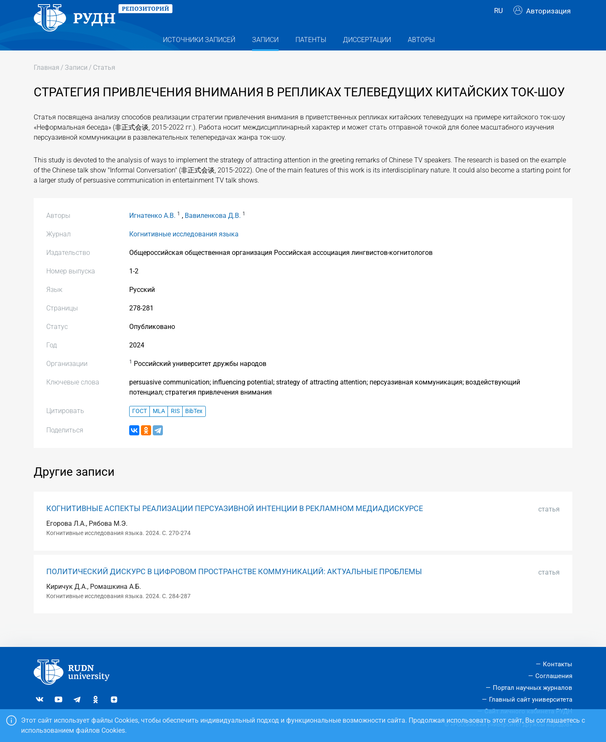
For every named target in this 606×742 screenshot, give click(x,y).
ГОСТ (139, 428)
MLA (159, 428)
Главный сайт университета (530, 699)
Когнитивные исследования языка (184, 251)
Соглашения (553, 676)
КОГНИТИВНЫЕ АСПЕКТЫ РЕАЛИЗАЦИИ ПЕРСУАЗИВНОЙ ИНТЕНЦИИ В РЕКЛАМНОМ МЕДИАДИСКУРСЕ (234, 525)
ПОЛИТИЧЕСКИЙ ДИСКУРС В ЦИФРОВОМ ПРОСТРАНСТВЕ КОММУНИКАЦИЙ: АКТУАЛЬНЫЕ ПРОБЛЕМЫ (234, 588)
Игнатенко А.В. (152, 232)
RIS (175, 428)
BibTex (193, 428)
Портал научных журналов (532, 688)
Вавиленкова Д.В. (213, 232)
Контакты (557, 664)
